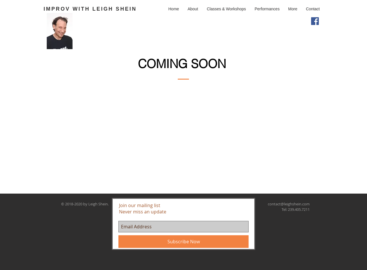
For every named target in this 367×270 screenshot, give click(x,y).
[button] (226, 9)
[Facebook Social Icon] (315, 21)
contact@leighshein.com (289, 204)
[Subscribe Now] (183, 241)
